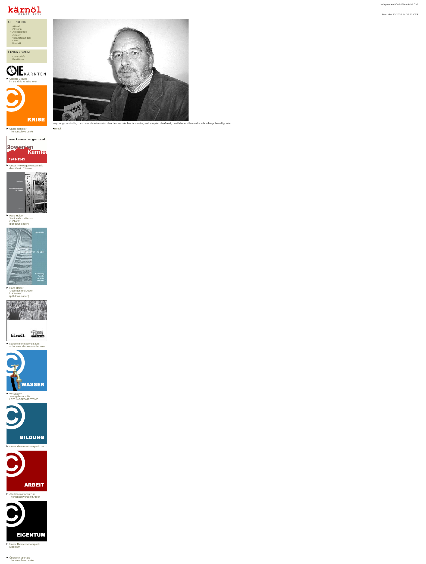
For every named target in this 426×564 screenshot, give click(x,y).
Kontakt (16, 43)
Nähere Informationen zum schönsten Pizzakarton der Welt (27, 345)
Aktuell (16, 26)
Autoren (16, 35)
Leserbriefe (18, 56)
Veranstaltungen (21, 37)
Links (15, 40)
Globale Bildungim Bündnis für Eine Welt (23, 80)
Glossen (17, 29)
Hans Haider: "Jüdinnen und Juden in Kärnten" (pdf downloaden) (21, 292)
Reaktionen (18, 59)
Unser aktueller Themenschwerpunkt (21, 130)
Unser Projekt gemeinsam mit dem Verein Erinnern (26, 167)
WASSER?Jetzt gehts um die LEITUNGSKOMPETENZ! (24, 396)
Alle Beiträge (19, 31)
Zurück (58, 128)
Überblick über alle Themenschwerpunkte (22, 559)
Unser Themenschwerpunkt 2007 (28, 446)
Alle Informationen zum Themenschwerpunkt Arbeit (25, 495)
